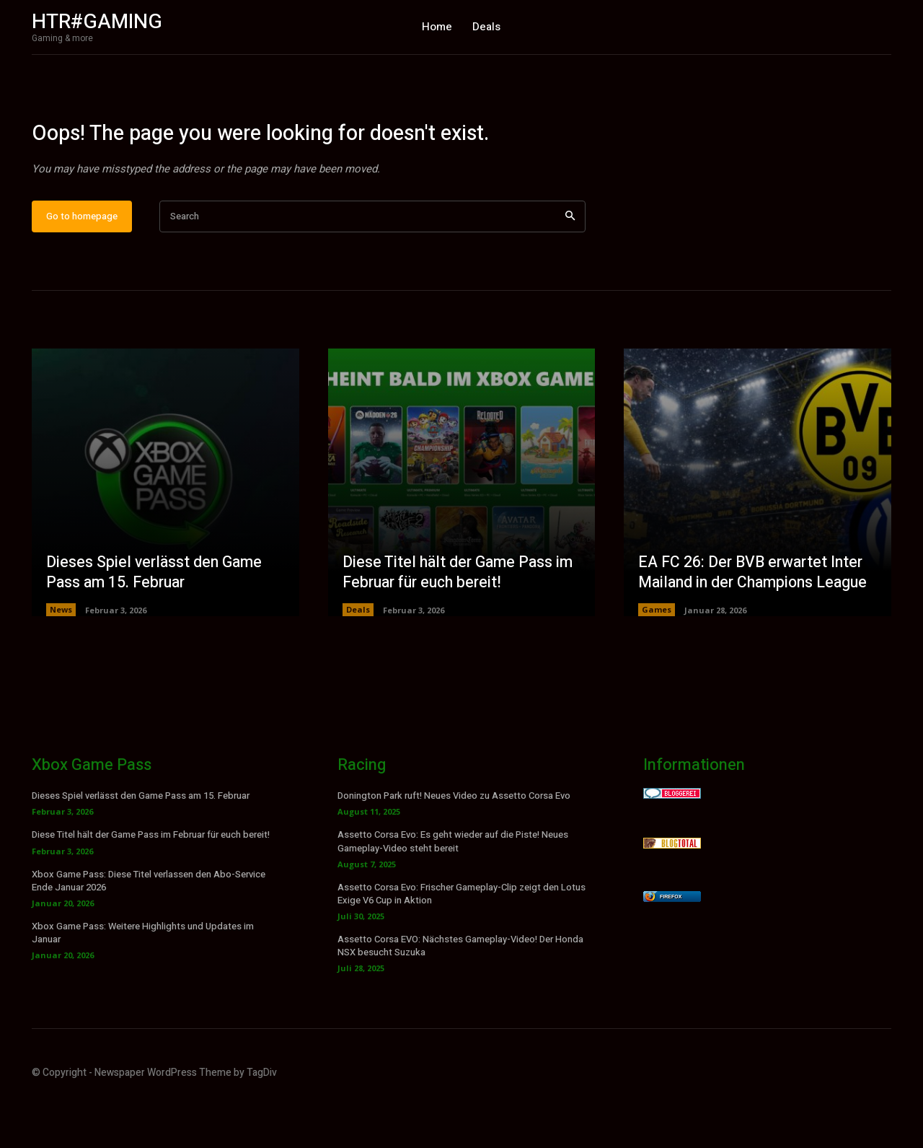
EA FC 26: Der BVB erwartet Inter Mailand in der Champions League (757, 620)
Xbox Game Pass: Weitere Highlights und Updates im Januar (143, 981)
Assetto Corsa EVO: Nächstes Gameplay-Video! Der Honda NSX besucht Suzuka (460, 994)
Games (656, 657)
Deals (358, 657)
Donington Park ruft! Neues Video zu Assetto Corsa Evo (453, 844)
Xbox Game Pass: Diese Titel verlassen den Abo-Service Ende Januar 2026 (148, 928)
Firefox (670, 944)
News (61, 657)
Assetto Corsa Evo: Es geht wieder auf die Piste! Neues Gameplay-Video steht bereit (452, 889)
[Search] (570, 264)
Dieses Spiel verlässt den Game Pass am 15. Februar (157, 620)
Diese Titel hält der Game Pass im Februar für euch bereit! (461, 620)
